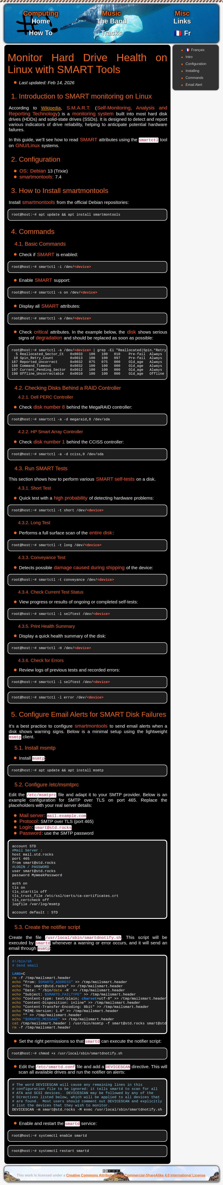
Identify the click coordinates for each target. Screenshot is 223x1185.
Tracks (111, 33)
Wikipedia (51, 107)
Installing (192, 71)
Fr (182, 33)
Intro (189, 57)
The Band (111, 21)
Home (41, 21)
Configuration (196, 64)
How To (41, 33)
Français (195, 50)
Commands (194, 78)
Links (182, 21)
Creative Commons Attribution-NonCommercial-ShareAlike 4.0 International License (135, 1175)
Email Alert (194, 85)
